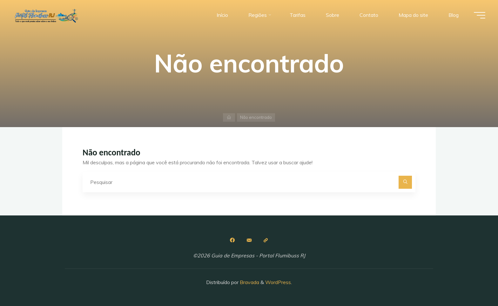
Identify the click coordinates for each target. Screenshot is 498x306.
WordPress (278, 282)
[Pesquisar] (405, 182)
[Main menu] (479, 15)
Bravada (249, 282)
